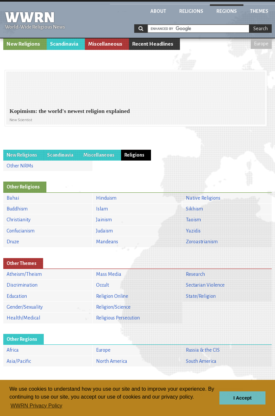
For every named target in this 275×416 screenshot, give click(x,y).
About (158, 11)
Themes (259, 11)
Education (17, 296)
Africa (13, 350)
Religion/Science (113, 307)
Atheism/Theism (24, 274)
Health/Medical (23, 317)
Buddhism (17, 208)
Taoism (193, 219)
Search (260, 28)
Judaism (104, 230)
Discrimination (22, 285)
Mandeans (107, 241)
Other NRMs (20, 165)
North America (111, 361)
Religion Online (112, 296)
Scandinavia (64, 44)
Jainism (104, 219)
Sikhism (194, 208)
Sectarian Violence (205, 285)
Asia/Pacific (19, 361)
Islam (102, 208)
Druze (13, 241)
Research (195, 274)
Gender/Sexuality (25, 307)
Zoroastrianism (202, 241)
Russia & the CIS (203, 350)
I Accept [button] (242, 398)
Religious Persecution (118, 317)
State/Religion (201, 296)
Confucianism (21, 230)
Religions (191, 11)
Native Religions (203, 198)
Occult (102, 285)
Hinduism (106, 198)
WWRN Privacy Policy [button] (36, 405)
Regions (226, 11)
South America (201, 361)
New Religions (23, 44)
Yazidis (193, 230)
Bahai (13, 198)
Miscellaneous (105, 44)
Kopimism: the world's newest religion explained (70, 111)
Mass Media (108, 274)
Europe (261, 43)
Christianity (19, 219)
